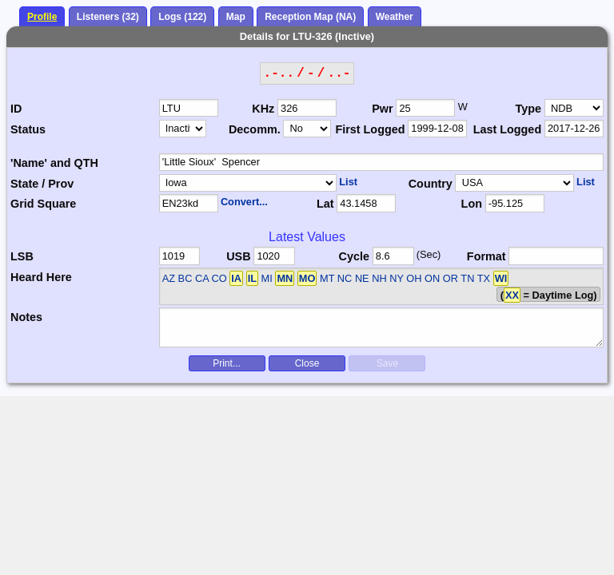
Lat (325, 203)
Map (235, 16)
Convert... (244, 202)
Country (431, 183)
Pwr (382, 108)
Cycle (354, 256)
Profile (42, 16)
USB (238, 256)
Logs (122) (182, 16)
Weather (394, 16)
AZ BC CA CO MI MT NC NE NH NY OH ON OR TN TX (335, 278)
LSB (22, 256)
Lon (471, 203)
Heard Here (41, 277)
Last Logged (507, 129)
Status (28, 129)
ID (16, 108)
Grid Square (43, 203)
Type (529, 108)
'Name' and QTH (54, 163)
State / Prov (42, 183)
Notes (26, 317)
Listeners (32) (108, 16)
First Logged (370, 129)
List (348, 182)
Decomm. (255, 129)
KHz (263, 108)
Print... (227, 363)
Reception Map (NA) (310, 16)
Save (387, 363)
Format (486, 256)
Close (307, 363)
